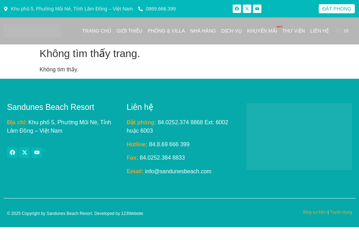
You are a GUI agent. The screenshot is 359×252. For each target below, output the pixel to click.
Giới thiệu (129, 31)
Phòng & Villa (166, 31)
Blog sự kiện (314, 212)
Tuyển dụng (341, 212)
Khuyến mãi (262, 31)
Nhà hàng (203, 31)
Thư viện (293, 31)
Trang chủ (96, 31)
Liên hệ (319, 31)
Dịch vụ (231, 31)
